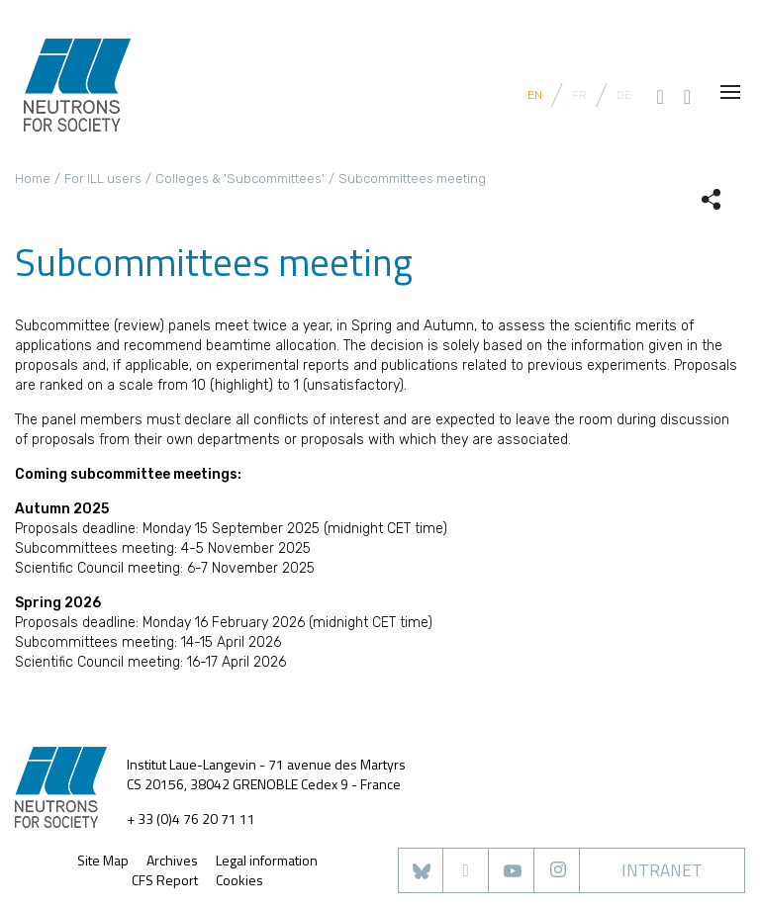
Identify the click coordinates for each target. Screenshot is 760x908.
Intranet (662, 870)
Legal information (267, 860)
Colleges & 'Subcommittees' (240, 178)
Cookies (239, 880)
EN (534, 95)
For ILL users (103, 178)
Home (32, 178)
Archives (172, 860)
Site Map (103, 860)
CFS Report (165, 879)
